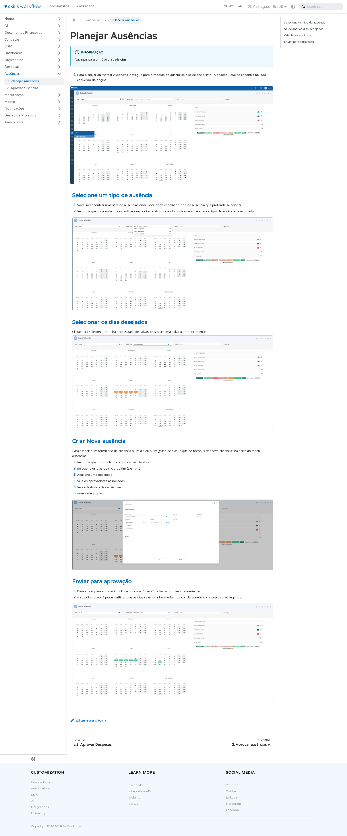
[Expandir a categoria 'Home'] (59, 18)
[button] (33, 32)
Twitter (231, 791)
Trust (228, 6)
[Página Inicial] (74, 20)
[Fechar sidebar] (33, 758)
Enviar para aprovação (299, 42)
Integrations (40, 807)
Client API (135, 785)
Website (134, 797)
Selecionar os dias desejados (304, 29)
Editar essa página (88, 720)
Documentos (59, 6)
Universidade (84, 6)
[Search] (321, 6)
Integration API (139, 791)
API (240, 6)
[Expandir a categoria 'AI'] (59, 25)
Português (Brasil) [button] (265, 6)
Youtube (232, 785)
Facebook (233, 810)
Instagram (233, 804)
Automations (40, 788)
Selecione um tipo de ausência (305, 22)
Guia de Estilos (42, 782)
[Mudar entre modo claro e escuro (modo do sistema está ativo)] (293, 6)
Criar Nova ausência (297, 35)
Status (133, 804)
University (38, 813)
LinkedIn (232, 797)
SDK (34, 795)
